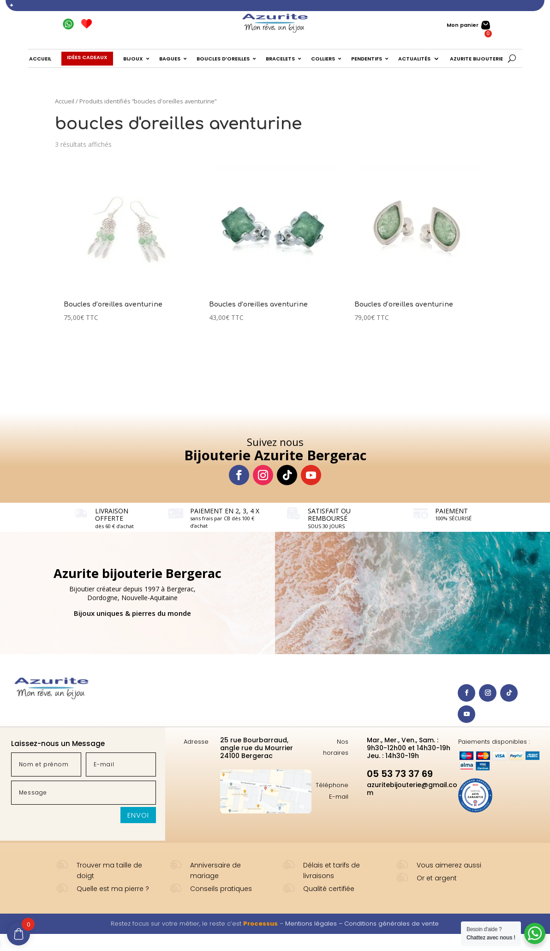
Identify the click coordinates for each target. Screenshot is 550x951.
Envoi (138, 815)
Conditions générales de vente (391, 923)
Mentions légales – (314, 923)
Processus (260, 923)
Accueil (64, 101)
